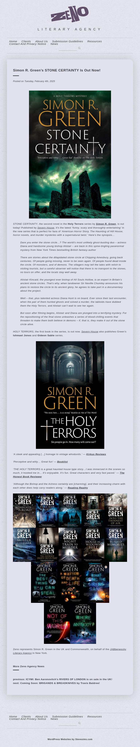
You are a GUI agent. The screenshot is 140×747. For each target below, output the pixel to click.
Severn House (45, 227)
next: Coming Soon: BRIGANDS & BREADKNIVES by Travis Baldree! (56, 683)
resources (94, 41)
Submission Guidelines (67, 41)
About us (41, 41)
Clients (26, 41)
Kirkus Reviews (96, 454)
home (13, 41)
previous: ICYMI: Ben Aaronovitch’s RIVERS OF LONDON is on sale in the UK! (62, 679)
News (54, 44)
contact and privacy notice (27, 44)
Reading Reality (78, 487)
